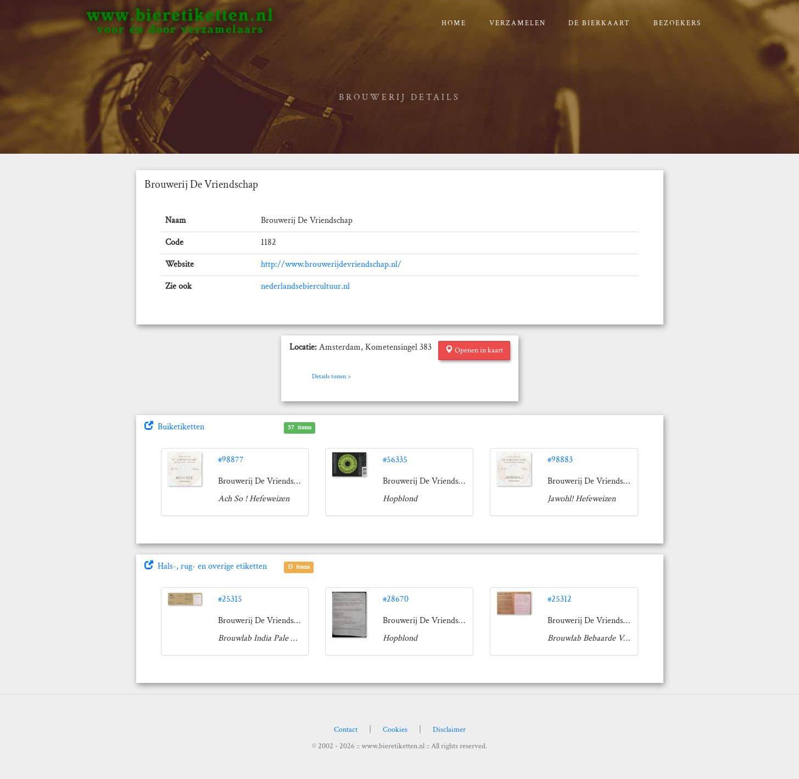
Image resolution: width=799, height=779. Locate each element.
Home (454, 23)
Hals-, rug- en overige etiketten (205, 566)
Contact (345, 730)
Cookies (395, 730)
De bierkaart (599, 23)
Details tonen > (331, 376)
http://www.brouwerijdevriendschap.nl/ (331, 264)
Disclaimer (449, 730)
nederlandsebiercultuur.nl (305, 286)
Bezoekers (677, 23)
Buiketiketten (174, 427)
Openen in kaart (474, 350)
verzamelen (517, 23)
